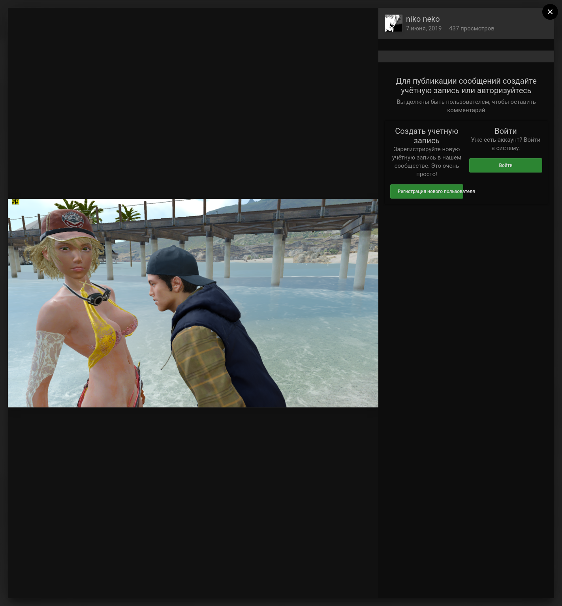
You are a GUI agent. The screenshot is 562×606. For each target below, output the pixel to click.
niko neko (423, 19)
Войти (505, 165)
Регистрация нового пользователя (430, 191)
